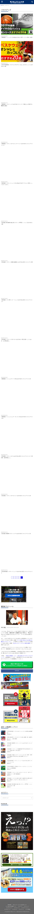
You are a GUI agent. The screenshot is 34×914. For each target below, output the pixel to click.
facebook (17, 670)
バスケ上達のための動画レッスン (10, 906)
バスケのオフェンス (9, 907)
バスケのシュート (17, 907)
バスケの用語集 (27, 909)
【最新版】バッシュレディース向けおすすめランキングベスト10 (16, 378)
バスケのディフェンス (24, 907)
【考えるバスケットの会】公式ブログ (16, 911)
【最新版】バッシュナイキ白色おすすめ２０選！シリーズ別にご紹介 (17, 37)
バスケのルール (14, 909)
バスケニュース (26, 906)
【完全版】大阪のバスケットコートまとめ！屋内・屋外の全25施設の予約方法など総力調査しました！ (19, 755)
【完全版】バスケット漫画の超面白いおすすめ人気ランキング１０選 (17, 262)
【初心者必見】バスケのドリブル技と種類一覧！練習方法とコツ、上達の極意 (19, 738)
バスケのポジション (7, 909)
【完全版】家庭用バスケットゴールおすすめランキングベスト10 (16, 533)
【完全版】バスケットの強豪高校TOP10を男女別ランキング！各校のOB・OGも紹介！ (19, 749)
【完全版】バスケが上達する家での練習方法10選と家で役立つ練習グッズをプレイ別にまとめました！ (19, 779)
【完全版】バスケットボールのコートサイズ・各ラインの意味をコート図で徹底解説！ (19, 773)
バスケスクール (21, 909)
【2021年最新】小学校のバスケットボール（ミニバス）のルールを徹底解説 (20, 767)
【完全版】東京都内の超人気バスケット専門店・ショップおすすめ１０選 (19, 785)
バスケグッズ (20, 906)
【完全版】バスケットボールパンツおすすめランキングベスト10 (16, 495)
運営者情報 (9, 904)
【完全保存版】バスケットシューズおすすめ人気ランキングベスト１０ (19, 761)
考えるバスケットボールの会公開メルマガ (20, 904)
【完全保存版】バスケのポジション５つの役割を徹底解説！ (19, 732)
